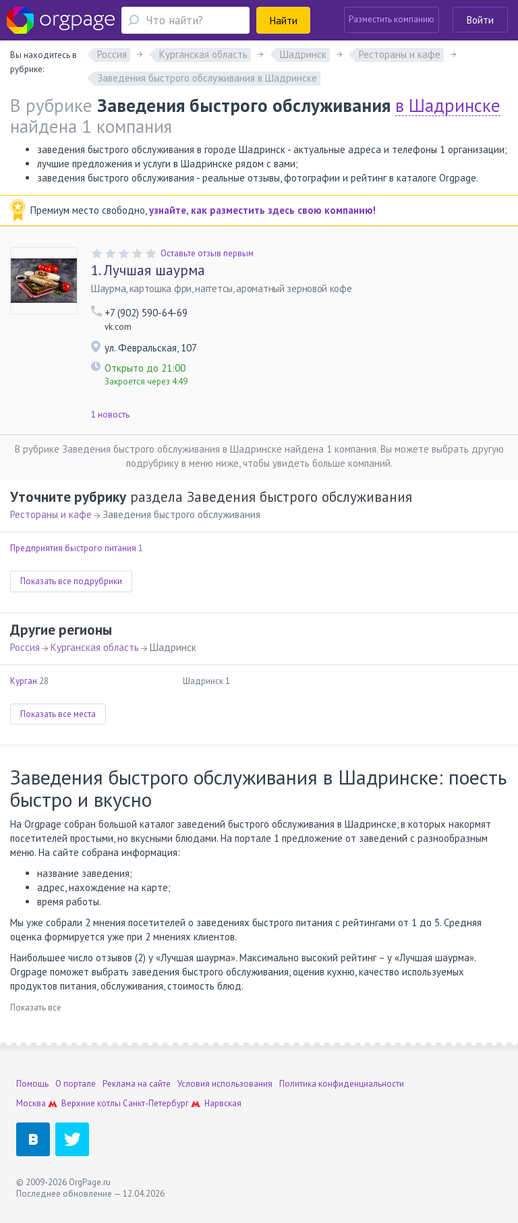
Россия (25, 647)
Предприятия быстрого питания (73, 548)
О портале (75, 1083)
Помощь (32, 1083)
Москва (31, 1103)
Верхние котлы (91, 1103)
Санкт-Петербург (156, 1103)
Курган (23, 681)
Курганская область (95, 647)
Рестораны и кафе (51, 514)
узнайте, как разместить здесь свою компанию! (262, 210)
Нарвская (222, 1103)
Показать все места (58, 714)
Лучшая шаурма (148, 270)
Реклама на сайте (137, 1083)
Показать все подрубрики (71, 581)
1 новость (110, 414)
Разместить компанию (391, 19)
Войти (480, 19)
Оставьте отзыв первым (207, 253)
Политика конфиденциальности (341, 1083)
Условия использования (224, 1083)
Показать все (35, 1007)
